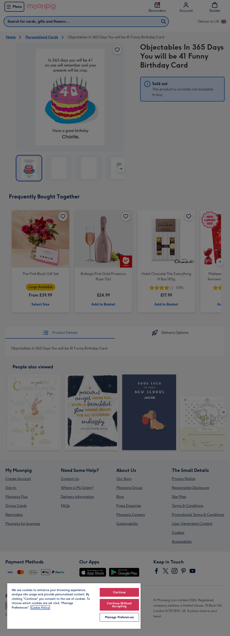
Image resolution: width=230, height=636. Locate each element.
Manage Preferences (119, 617)
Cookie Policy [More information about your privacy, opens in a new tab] (40, 607)
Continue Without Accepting (119, 605)
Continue (119, 592)
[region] (74, 606)
